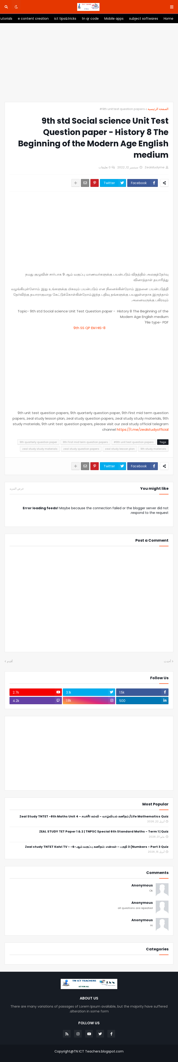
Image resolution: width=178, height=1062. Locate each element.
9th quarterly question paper (38, 442)
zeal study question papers (81, 449)
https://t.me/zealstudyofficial (142, 429)
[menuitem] (168, 18)
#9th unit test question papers (122, 109)
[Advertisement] (89, 62)
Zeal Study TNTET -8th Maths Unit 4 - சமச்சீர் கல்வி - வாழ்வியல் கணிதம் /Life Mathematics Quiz (93, 817)
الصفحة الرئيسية (158, 109)
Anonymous (142, 885)
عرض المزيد (17, 488)
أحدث (167, 661)
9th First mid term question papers (85, 442)
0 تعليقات (105, 167)
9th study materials (153, 449)
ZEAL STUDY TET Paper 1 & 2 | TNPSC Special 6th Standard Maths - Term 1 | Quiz (103, 832)
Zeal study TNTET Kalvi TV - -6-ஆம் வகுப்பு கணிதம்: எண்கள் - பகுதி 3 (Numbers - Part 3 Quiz (96, 847)
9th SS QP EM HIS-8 (89, 327)
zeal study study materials (39, 449)
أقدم (10, 661)
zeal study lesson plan (120, 449)
